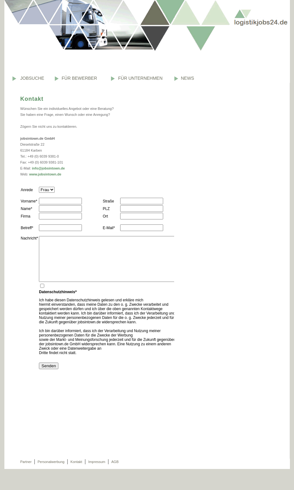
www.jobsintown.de (45, 174)
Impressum (96, 462)
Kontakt (76, 462)
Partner (26, 462)
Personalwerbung (51, 462)
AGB (115, 462)
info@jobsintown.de (48, 168)
